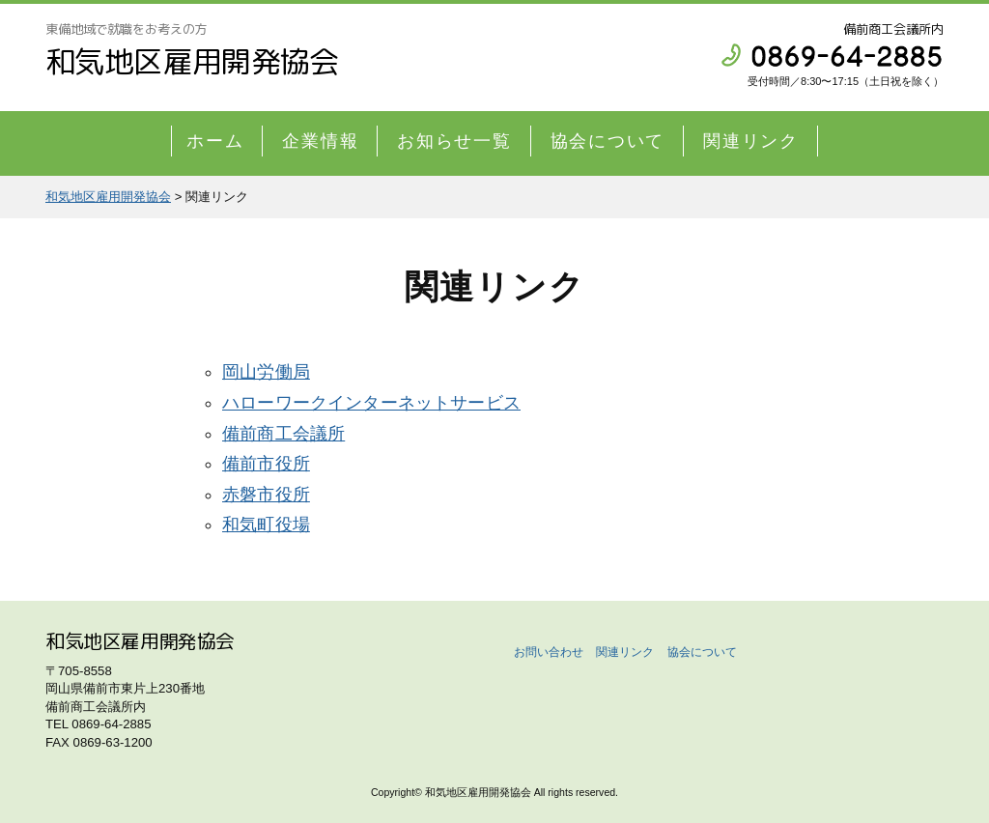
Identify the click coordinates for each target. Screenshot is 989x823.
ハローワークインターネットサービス (371, 402)
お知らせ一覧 (454, 141)
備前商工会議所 (283, 433)
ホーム (214, 141)
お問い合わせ (548, 652)
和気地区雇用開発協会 (192, 61)
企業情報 (320, 141)
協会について (608, 141)
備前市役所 (266, 463)
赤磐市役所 (266, 494)
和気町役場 (266, 524)
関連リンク (751, 141)
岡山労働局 (266, 372)
